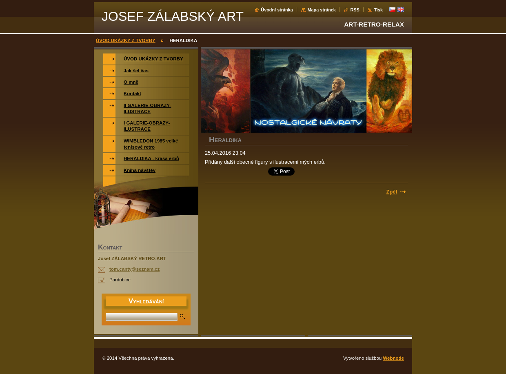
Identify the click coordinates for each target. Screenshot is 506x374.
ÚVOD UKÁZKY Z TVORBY (125, 40)
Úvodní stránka (277, 9)
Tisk (378, 9)
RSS (354, 9)
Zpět (391, 192)
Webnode (393, 358)
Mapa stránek (321, 9)
